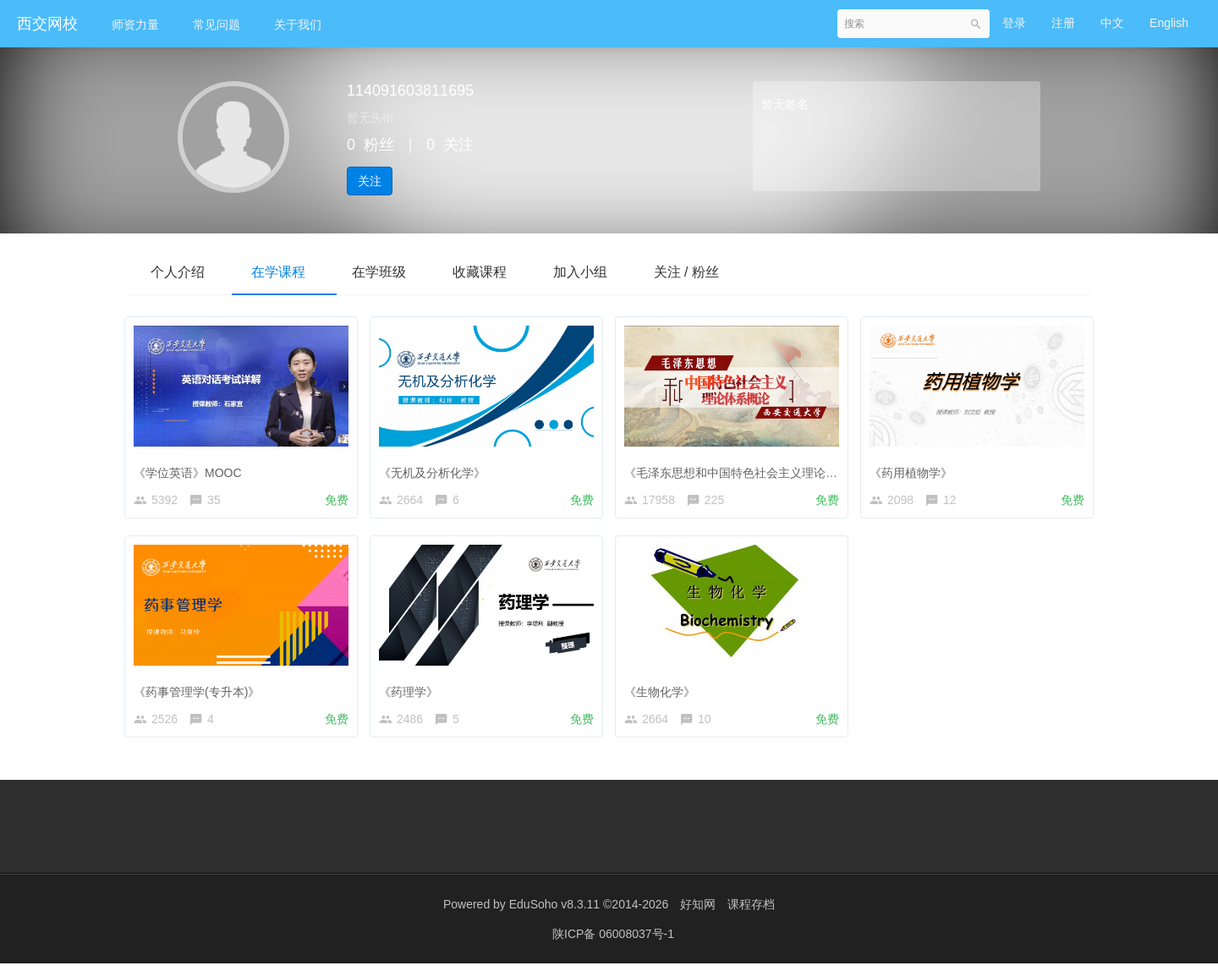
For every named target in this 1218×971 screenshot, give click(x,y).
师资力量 (135, 24)
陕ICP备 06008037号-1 (613, 941)
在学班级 (389, 272)
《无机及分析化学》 (436, 468)
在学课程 (284, 272)
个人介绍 (179, 272)
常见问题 (216, 24)
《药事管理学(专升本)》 (201, 691)
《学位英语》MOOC (192, 468)
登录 (1014, 23)
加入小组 (599, 272)
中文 (1112, 23)
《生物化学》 (664, 691)
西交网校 (47, 23)
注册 (1063, 23)
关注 (369, 181)
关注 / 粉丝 (709, 272)
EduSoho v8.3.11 (554, 912)
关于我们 (297, 24)
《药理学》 (412, 691)
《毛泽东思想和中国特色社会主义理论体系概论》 (758, 468)
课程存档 (751, 912)
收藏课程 (494, 272)
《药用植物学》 (915, 468)
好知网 (698, 912)
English (1168, 23)
